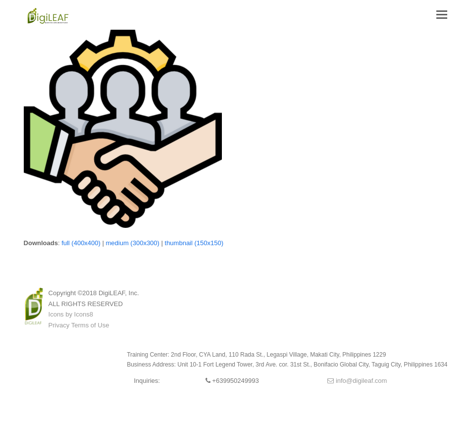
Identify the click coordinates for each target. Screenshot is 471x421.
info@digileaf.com (357, 380)
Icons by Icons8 (71, 314)
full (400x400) (81, 243)
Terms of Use (90, 325)
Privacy (59, 325)
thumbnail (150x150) (194, 243)
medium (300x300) (132, 243)
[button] (441, 14)
